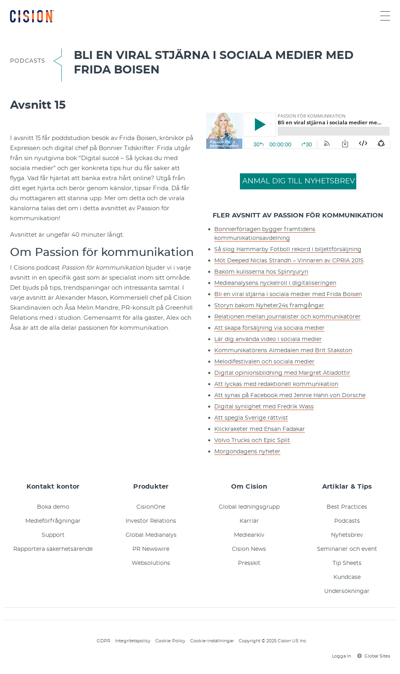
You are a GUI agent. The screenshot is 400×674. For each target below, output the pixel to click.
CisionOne (150, 507)
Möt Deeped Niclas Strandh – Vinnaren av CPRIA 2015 (288, 261)
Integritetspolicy (132, 641)
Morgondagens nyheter (247, 452)
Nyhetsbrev (347, 535)
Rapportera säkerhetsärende (53, 549)
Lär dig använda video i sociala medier (268, 339)
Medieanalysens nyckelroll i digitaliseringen (275, 283)
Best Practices (347, 507)
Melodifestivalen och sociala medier (264, 362)
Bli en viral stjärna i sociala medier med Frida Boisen (288, 294)
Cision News (249, 549)
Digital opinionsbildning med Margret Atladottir (282, 373)
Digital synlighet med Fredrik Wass (264, 407)
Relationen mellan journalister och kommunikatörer (287, 317)
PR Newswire (150, 549)
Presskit (249, 563)
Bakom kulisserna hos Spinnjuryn (261, 272)
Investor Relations (151, 521)
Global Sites (373, 656)
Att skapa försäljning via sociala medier (269, 328)
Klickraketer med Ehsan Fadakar (259, 429)
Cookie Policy (170, 641)
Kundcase (347, 577)
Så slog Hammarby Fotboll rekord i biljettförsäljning (287, 249)
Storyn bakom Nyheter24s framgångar (269, 306)
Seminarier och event (347, 549)
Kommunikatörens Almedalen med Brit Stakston (283, 350)
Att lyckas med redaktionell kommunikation (276, 384)
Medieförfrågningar (53, 521)
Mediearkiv (249, 535)
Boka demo (53, 507)
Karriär (249, 521)
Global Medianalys (151, 535)
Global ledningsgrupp (249, 507)
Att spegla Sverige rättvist (251, 418)
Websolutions (151, 563)
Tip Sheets (347, 563)
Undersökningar (347, 591)
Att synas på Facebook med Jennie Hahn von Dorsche (289, 395)
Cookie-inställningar (212, 641)
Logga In (340, 656)
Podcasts (347, 521)
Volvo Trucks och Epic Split (252, 440)
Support (53, 535)
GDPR (103, 641)
